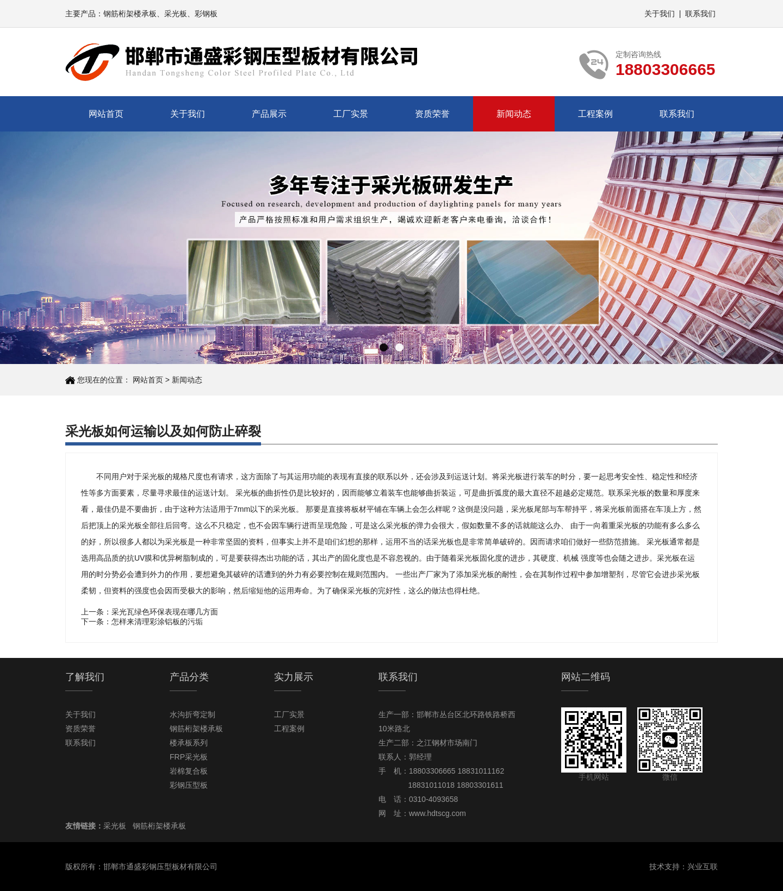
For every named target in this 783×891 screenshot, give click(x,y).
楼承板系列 (189, 742)
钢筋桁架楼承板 (130, 13)
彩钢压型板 (189, 785)
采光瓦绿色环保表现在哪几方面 (164, 611)
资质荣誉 (432, 113)
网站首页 (106, 113)
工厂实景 (350, 113)
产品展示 (269, 113)
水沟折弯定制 (192, 714)
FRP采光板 (189, 756)
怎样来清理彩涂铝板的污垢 (157, 621)
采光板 (175, 13)
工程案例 (595, 113)
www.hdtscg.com (437, 813)
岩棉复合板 (189, 771)
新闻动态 (513, 113)
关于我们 (659, 13)
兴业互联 (702, 866)
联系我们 (700, 13)
